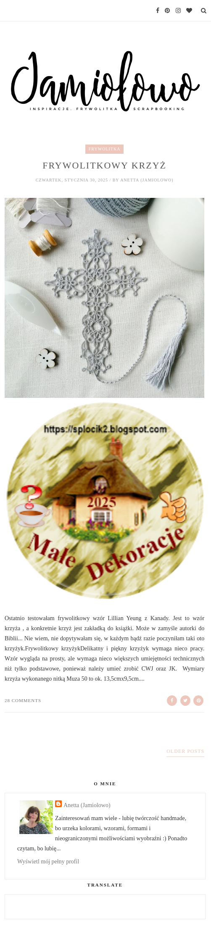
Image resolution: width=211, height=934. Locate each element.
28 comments (23, 700)
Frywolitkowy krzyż (104, 165)
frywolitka (105, 149)
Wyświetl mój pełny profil (48, 861)
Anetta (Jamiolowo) (87, 805)
